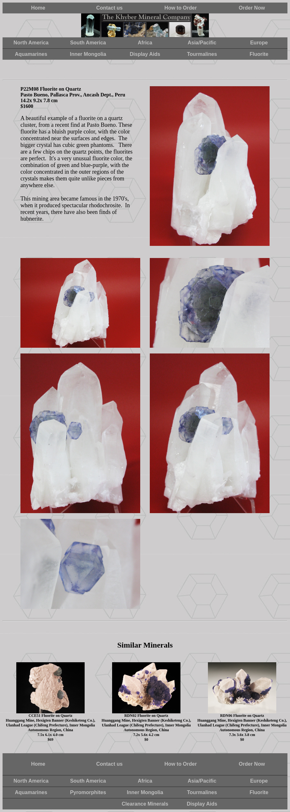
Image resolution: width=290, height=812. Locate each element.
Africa (145, 42)
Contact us (109, 8)
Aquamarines (31, 54)
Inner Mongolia (88, 54)
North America (31, 42)
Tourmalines (202, 54)
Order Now (252, 8)
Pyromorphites (88, 792)
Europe (259, 42)
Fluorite (258, 54)
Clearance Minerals (145, 804)
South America (88, 42)
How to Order (180, 8)
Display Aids (145, 54)
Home (38, 8)
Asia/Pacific (201, 42)
